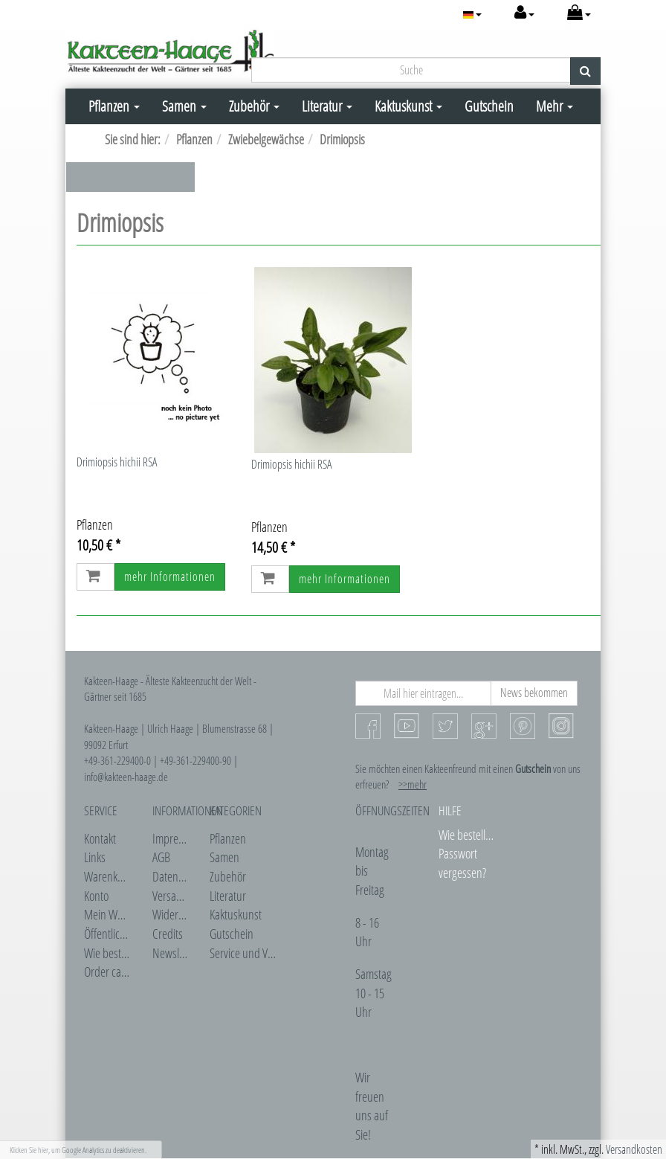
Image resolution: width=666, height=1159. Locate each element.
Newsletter (175, 953)
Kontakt (100, 838)
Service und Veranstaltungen (272, 953)
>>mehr (412, 784)
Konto (96, 896)
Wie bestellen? (115, 953)
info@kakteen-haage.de (126, 776)
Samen (184, 106)
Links (95, 857)
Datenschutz (179, 876)
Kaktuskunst (408, 106)
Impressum (176, 838)
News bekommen (534, 692)
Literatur (327, 106)
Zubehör (254, 106)
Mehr (554, 106)
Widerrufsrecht (185, 914)
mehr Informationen (170, 576)
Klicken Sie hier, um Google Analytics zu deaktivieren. (78, 1149)
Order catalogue (118, 971)
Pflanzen (114, 106)
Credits (167, 934)
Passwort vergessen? (462, 863)
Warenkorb (108, 876)
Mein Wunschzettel (125, 914)
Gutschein (489, 106)
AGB (161, 857)
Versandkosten (634, 1149)
